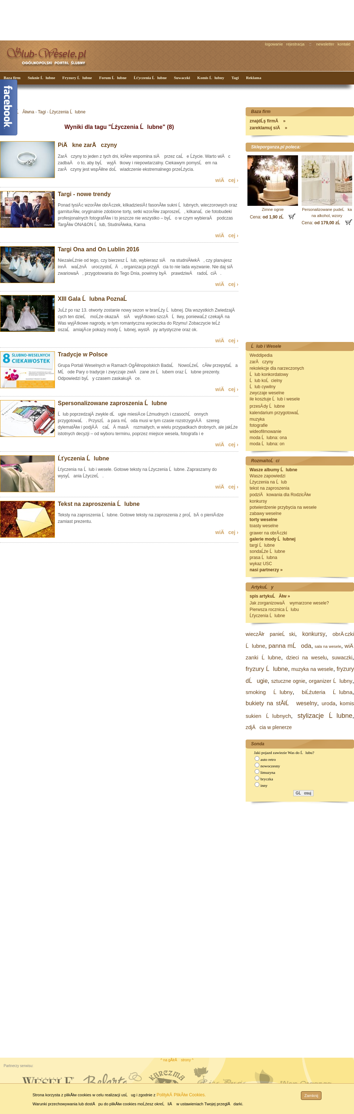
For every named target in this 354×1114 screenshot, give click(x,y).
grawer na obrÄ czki (268, 533)
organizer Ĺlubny (331, 681)
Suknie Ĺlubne (41, 77)
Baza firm (12, 77)
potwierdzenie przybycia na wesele (283, 507)
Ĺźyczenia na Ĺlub (268, 482)
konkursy (258, 501)
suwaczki (342, 657)
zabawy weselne (265, 513)
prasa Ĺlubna (263, 557)
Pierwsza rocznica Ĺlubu (274, 609)
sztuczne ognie (288, 681)
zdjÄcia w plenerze (269, 727)
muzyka (257, 419)
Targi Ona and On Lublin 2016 (98, 249)
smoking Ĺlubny (269, 692)
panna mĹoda (289, 645)
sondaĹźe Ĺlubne (267, 551)
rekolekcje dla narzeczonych (277, 368)
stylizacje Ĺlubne (324, 715)
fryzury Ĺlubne (267, 669)
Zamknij (311, 1095)
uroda (328, 703)
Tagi (235, 77)
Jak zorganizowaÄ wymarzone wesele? (289, 603)
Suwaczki (182, 77)
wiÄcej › (226, 180)
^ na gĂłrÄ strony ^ (176, 1060)
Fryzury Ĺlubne (77, 77)
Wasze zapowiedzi (267, 475)
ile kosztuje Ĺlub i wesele (275, 399)
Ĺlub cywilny (263, 386)
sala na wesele (328, 646)
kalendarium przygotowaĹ (276, 412)
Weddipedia (261, 355)
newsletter (325, 44)
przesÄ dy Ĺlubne (267, 406)
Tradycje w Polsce (83, 354)
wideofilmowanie (265, 431)
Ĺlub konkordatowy (269, 374)
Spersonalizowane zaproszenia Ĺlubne (112, 403)
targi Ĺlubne (262, 545)
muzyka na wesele (312, 669)
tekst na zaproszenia (269, 488)
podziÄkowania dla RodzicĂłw (280, 494)
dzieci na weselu (306, 657)
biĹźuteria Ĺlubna (327, 692)
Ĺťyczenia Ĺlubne (150, 77)
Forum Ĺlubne (112, 77)
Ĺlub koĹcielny (266, 380)
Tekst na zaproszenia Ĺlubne (99, 504)
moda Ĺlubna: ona (268, 437)
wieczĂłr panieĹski (270, 634)
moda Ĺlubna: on (267, 443)
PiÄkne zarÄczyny (87, 145)
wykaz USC (261, 563)
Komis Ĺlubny (210, 77)
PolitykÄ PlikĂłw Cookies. (181, 1094)
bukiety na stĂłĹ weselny (281, 703)
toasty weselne (264, 525)
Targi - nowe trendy (84, 194)
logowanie (274, 44)
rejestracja (295, 44)
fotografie (259, 425)
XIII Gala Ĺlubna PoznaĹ (94, 299)
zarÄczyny (261, 361)
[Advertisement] (135, 19)
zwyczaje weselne (267, 392)
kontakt (344, 44)
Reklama (253, 77)
